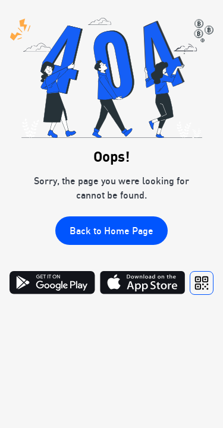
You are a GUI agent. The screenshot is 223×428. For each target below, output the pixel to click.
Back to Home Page (111, 231)
